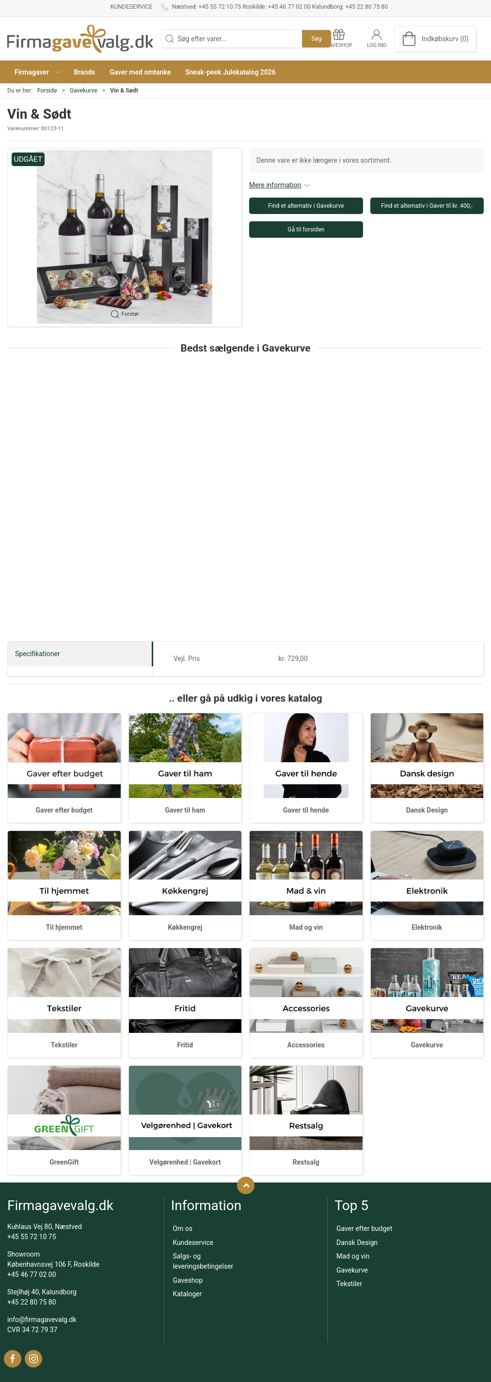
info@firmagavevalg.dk (42, 1319)
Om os (182, 1228)
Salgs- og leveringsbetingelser (203, 1261)
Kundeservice (132, 6)
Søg (316, 38)
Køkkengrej (185, 927)
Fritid (185, 1045)
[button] (36, 72)
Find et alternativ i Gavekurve (306, 205)
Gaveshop (188, 1280)
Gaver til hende (306, 810)
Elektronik (427, 927)
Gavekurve (83, 90)
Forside (47, 90)
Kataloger (187, 1294)
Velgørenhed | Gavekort (185, 1162)
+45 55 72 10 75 (31, 1237)
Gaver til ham (185, 810)
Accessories (306, 1045)
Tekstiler (64, 1045)
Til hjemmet (64, 927)
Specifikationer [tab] (37, 654)
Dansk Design (427, 810)
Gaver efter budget (64, 810)
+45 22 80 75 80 (31, 1302)
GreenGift (64, 1162)
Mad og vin (306, 927)
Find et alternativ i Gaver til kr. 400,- (427, 205)
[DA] (80, 38)
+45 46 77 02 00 (31, 1274)
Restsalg (306, 1162)
